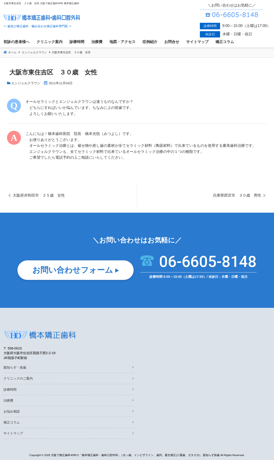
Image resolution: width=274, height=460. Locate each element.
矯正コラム (11, 422)
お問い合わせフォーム (72, 270)
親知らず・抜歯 (14, 367)
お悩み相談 (11, 411)
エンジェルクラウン (25, 83)
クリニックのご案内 (18, 378)
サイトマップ (13, 433)
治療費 (8, 400)
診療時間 (10, 389)
